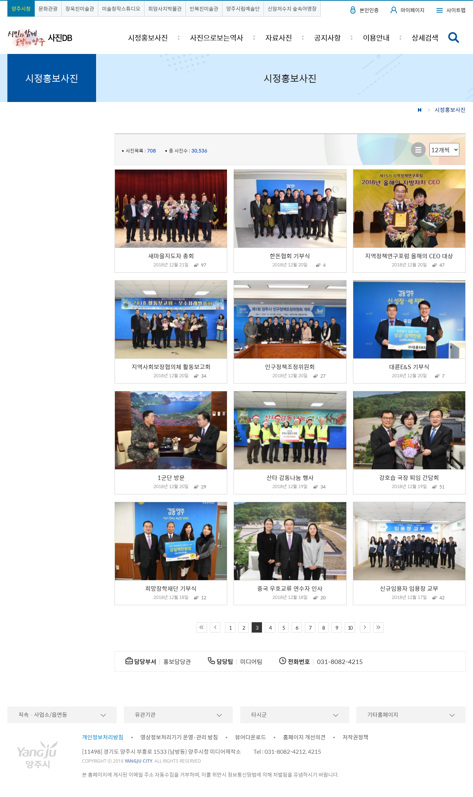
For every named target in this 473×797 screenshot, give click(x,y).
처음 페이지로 (202, 627)
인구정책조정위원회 (290, 366)
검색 (453, 37)
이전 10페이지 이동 (215, 627)
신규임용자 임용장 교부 (409, 588)
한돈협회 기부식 (290, 255)
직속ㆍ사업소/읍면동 (42, 715)
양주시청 (21, 8)
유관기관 (145, 715)
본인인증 (369, 10)
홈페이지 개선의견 (304, 737)
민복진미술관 (204, 8)
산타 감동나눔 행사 (290, 477)
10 (350, 627)
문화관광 (48, 8)
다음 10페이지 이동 (365, 627)
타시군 (259, 715)
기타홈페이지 (382, 715)
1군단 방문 (171, 477)
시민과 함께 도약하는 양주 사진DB (39, 38)
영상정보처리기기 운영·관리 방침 (179, 737)
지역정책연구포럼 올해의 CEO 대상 (409, 255)
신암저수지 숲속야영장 (292, 8)
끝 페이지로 (378, 627)
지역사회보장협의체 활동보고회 (171, 366)
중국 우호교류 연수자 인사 (290, 588)
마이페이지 (413, 10)
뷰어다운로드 (250, 737)
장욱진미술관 (79, 8)
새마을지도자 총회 (171, 255)
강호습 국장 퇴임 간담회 (409, 477)
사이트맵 (456, 10)
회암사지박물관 (165, 8)
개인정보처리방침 (102, 737)
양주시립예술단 (243, 8)
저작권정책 (355, 737)
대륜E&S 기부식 (409, 366)
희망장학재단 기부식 (171, 588)
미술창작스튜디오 (121, 8)
